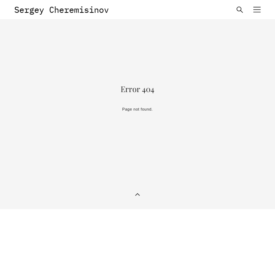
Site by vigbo (247, 239)
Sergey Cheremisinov (61, 9)
